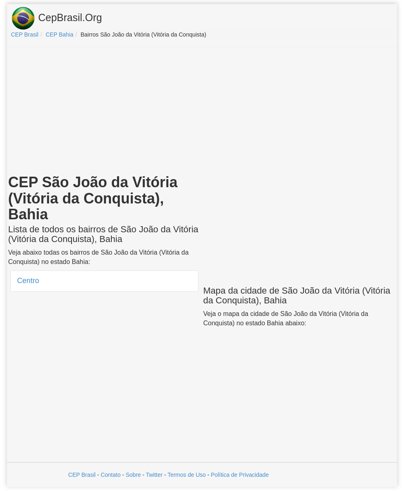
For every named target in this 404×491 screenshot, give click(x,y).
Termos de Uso (186, 475)
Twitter (154, 475)
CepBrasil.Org (56, 18)
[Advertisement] (202, 112)
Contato (111, 475)
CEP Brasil (82, 475)
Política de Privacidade (240, 475)
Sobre (133, 475)
